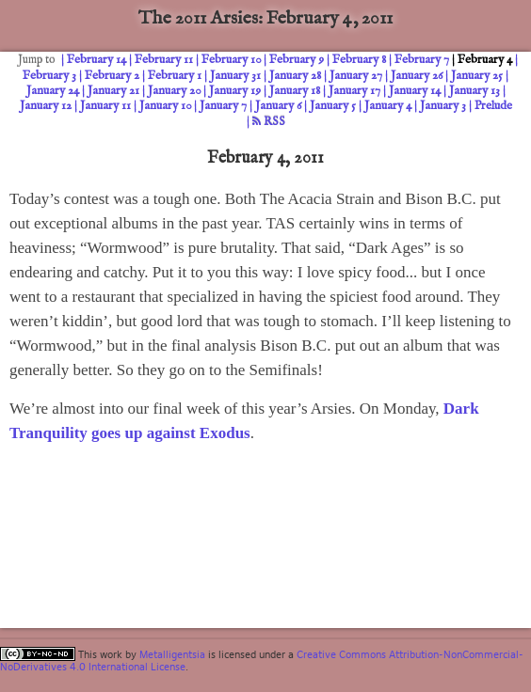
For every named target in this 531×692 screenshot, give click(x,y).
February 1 (174, 76)
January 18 (294, 91)
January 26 (416, 76)
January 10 (165, 106)
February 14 (96, 60)
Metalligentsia (172, 654)
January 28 (295, 76)
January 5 (333, 106)
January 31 (235, 76)
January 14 (415, 91)
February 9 (296, 60)
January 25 (477, 76)
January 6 (278, 106)
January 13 (474, 91)
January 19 (235, 91)
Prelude (493, 106)
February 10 (231, 60)
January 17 (354, 91)
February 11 (164, 60)
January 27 (356, 76)
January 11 (105, 106)
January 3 (443, 106)
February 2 (112, 76)
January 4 (387, 106)
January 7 (223, 106)
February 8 (359, 60)
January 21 (113, 91)
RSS (268, 122)
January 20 (174, 91)
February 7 (421, 60)
